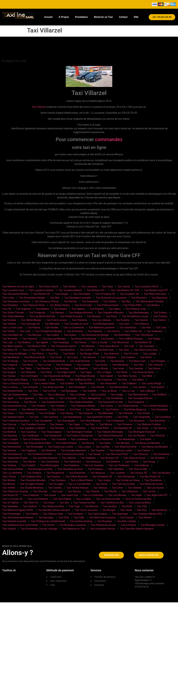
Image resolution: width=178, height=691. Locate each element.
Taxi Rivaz (111, 316)
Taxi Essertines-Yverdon (99, 416)
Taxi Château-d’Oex (31, 476)
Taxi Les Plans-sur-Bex (108, 498)
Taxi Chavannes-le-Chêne (37, 443)
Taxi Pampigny (61, 342)
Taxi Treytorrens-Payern (15, 457)
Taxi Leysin (50, 495)
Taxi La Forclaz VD (12, 498)
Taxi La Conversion (73, 327)
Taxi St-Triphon (10, 502)
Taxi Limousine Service (102, 528)
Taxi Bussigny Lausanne (72, 524)
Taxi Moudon (123, 443)
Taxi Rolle (126, 506)
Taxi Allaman (47, 349)
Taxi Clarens (55, 487)
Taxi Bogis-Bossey (85, 375)
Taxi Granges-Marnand (73, 450)
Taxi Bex (64, 502)
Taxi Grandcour (161, 454)
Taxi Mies (147, 375)
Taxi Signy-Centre (66, 372)
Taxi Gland (126, 510)
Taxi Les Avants (155, 487)
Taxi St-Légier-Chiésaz (32, 484)
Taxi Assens (60, 308)
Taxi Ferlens (159, 320)
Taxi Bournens (139, 297)
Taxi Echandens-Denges (32, 297)
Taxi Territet (8, 487)
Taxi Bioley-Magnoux (134, 409)
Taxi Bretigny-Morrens (81, 312)
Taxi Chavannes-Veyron (63, 346)
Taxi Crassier (83, 364)
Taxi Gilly (142, 506)
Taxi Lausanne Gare (13, 290)
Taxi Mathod (9, 431)
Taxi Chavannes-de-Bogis (57, 375)
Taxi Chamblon (77, 428)
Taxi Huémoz (30, 506)
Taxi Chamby (40, 491)
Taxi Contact (9, 528)
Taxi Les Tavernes (94, 465)
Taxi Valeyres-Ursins (13, 416)
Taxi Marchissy (120, 364)
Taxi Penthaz (57, 379)
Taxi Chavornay (10, 402)
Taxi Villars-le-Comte (125, 446)
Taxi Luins (72, 357)
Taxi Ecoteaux (95, 469)
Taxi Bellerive (113, 461)
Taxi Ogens (114, 308)
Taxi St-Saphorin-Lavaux (135, 316)
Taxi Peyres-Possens (71, 316)
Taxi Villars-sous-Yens (146, 349)
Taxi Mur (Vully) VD (150, 476)
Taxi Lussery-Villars (44, 383)
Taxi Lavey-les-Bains (140, 502)
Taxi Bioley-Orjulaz (59, 305)
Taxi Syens (105, 443)
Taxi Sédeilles (88, 457)
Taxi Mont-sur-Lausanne (102, 517)
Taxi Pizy (53, 353)
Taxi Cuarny (106, 405)
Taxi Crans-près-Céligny (15, 379)
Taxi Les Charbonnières (15, 394)
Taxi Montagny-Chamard (141, 431)
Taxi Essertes (123, 320)
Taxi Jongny (104, 480)
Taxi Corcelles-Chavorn (140, 398)
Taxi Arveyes (110, 506)
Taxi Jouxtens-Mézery (70, 290)
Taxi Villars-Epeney (128, 405)
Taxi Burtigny (62, 368)
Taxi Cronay (58, 409)
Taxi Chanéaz (93, 409)
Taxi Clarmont (29, 338)
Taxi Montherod (10, 357)
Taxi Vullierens (154, 331)
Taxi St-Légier (56, 484)
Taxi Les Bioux (109, 390)
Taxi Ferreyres (30, 387)
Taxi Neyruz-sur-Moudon (154, 446)
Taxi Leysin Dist (69, 495)
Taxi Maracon (97, 472)
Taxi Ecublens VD (129, 293)
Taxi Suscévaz (28, 431)
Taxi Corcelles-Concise (33, 424)
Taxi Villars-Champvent (110, 435)
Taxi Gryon (49, 502)
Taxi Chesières (10, 506)
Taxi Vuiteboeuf (30, 435)
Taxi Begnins (81, 368)
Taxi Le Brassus (56, 394)
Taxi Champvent (52, 435)
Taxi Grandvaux (127, 327)
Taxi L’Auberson (79, 439)
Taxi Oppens (78, 308)
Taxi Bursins (89, 357)
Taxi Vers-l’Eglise (62, 498)
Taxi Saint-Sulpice (97, 513)
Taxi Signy (86, 372)
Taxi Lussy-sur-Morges (14, 353)
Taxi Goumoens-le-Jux (14, 405)
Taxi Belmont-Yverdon (149, 424)
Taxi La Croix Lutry (12, 327)
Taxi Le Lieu (128, 390)
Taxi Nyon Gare (137, 361)
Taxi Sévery (80, 342)
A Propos (64, 17)
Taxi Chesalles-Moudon (33, 480)
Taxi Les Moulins (161, 472)
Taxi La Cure (44, 364)
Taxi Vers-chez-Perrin (116, 454)
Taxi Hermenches (11, 446)
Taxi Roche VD (10, 495)
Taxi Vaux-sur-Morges (54, 338)
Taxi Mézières (52, 323)
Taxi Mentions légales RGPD (17, 510)
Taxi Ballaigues (69, 390)
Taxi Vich (138, 364)
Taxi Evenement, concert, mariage (39, 528)
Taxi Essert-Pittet (99, 428)
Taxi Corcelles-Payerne (45, 457)
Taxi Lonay (8, 297)
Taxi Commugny (29, 375)
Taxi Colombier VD (12, 334)
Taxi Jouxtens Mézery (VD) (147, 513)
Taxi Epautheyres (72, 416)
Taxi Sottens (160, 312)
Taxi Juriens (139, 387)
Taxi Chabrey (9, 465)
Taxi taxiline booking (81, 521)
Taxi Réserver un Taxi (73, 528)
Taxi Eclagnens (136, 402)
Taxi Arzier (118, 368)
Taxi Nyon (27, 364)
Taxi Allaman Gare (53, 513)
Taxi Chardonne (153, 480)
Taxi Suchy (142, 428)
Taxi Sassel (94, 454)
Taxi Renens (144, 517)
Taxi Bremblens (121, 334)
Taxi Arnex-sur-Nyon (143, 372)
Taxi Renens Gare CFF (156, 290)
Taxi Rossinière (77, 472)
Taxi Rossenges (34, 446)
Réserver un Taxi (103, 17)
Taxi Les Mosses (117, 495)
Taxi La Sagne (10, 439)
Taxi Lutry (25, 331)
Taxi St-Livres (130, 353)
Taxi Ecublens (75, 513)
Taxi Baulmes (9, 435)
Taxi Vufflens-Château (131, 338)
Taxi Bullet (145, 439)
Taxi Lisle (129, 346)
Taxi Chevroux (140, 454)
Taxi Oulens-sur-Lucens (60, 446)
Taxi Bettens (42, 308)
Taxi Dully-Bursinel (80, 361)
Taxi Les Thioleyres (118, 465)
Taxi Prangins (157, 361)
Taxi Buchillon (67, 349)
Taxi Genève (69, 286)
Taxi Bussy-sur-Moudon (147, 443)
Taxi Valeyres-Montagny (110, 431)
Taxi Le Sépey (83, 498)
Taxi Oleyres (29, 461)
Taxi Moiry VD (10, 349)
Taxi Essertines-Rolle (53, 361)
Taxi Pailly (122, 416)
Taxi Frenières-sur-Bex (112, 502)
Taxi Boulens (94, 316)
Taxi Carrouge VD (30, 323)
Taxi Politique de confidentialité (48, 521)
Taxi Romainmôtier (12, 390)
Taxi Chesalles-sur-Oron (70, 469)
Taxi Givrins (154, 368)
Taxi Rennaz (74, 491)
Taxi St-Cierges (47, 413)
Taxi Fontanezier (115, 420)
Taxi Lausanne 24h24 (146, 286)
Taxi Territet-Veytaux (77, 487)
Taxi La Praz (29, 349)
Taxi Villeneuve (129, 491)
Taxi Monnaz (34, 334)
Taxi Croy (33, 390)
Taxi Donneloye (159, 409)
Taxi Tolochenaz (144, 334)
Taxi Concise (9, 424)
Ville (136, 17)
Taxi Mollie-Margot (31, 320)
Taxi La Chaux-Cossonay (15, 383)
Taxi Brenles (9, 480)
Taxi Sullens (109, 301)
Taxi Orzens (143, 413)
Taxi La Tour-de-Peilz (79, 484)
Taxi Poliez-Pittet (132, 305)
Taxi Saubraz (128, 357)
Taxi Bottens (153, 305)
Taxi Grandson (163, 416)
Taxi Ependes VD (122, 428)
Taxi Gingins (9, 372)
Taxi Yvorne (148, 491)
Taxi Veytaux (100, 487)
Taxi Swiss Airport (48, 286)
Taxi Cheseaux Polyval (46, 301)
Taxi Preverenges (11, 513)
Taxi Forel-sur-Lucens (120, 450)
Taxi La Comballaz (93, 495)
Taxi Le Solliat (98, 394)
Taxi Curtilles (103, 446)
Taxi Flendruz (34, 472)
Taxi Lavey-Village (151, 383)
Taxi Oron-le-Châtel (12, 469)
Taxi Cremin (143, 450)
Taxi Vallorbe (89, 390)
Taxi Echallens (10, 305)
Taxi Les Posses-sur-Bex (138, 498)
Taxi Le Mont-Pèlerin (82, 480)
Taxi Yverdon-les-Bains (155, 405)
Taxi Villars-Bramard (76, 476)
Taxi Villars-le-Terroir (34, 305)
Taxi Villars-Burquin (90, 420)
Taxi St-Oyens (30, 361)
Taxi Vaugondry (141, 416)
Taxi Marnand (48, 450)
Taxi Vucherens (10, 443)
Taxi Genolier (136, 368)
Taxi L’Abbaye (147, 390)
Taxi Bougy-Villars (89, 353)
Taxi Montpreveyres (103, 323)
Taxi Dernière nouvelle (14, 521)
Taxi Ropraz (33, 327)
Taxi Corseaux (58, 480)
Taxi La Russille (67, 398)
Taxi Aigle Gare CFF (157, 495)
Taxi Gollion (52, 334)
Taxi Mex (55, 297)
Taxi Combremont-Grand (70, 454)
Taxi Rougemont (55, 472)
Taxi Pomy (75, 409)
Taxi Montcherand (138, 394)
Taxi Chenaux (141, 323)
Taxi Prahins (112, 409)
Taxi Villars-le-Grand (134, 457)
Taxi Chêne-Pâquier (66, 443)
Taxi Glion (117, 487)
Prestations (81, 17)
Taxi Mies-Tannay (127, 375)
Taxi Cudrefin (28, 465)
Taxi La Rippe (103, 372)
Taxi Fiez (34, 416)
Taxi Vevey (101, 484)
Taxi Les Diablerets (37, 498)
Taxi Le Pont (49, 390)
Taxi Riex (146, 327)
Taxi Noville (110, 491)
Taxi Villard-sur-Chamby (15, 491)
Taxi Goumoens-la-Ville (110, 402)
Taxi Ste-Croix (157, 435)
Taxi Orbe (37, 394)
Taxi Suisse (123, 286)
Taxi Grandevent (43, 420)
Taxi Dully (100, 361)
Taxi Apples (41, 342)
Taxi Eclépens (129, 383)
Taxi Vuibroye (141, 465)
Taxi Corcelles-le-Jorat (76, 323)
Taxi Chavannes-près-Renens (18, 517)
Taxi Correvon (85, 413)
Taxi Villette (8, 331)
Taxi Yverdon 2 (58, 405)
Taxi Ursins (8, 413)
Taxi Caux (57, 491)
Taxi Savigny (9, 320)
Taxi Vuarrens (50, 416)
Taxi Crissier (127, 517)
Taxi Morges (109, 510)
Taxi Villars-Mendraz (13, 316)
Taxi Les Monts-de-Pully (42, 316)
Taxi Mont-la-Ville (36, 346)
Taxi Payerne (97, 450)
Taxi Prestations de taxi (103, 524)
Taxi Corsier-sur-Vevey (128, 480)
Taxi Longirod (9, 364)
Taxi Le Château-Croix (34, 439)
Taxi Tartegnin (108, 357)
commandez (108, 139)
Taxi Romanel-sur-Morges (95, 334)
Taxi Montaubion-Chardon (149, 301)
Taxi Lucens (84, 446)
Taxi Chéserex (28, 372)
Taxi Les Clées (46, 398)
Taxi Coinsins (155, 364)
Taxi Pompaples (77, 387)
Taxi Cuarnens (146, 346)
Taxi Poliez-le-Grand (107, 305)
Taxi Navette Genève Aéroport (54, 510)
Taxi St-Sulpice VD (105, 293)
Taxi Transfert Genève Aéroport (137, 528)
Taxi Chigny (154, 338)
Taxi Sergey (116, 394)
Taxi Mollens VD (143, 342)
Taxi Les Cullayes (101, 320)
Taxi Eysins (101, 364)
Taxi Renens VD (41, 293)
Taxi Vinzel (56, 357)
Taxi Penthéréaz (114, 398)
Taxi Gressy (8, 428)
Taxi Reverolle (9, 338)
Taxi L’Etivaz (9, 476)
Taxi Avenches (10, 461)
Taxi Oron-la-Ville (138, 469)
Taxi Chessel (92, 491)
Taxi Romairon (137, 420)
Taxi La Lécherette (12, 472)
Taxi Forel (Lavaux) (56, 320)
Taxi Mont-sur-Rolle (34, 357)
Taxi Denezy (66, 413)
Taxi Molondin (105, 413)
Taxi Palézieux (71, 465)
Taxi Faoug (149, 461)
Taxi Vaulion (157, 387)
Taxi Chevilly (98, 387)
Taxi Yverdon (38, 405)
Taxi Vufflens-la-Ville (80, 379)
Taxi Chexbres (79, 320)
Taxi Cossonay (104, 379)
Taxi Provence (124, 424)
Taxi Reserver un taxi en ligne (18, 286)
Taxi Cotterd (131, 461)
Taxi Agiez (7, 398)
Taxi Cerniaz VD (138, 472)
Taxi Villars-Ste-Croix (155, 293)
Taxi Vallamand (72, 461)
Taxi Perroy (37, 353)
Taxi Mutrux (105, 424)
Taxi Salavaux (93, 461)
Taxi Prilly (79, 517)
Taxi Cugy (74, 506)
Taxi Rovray (87, 443)
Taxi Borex (121, 372)
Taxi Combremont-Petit (39, 454)
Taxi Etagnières (90, 301)
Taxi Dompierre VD (102, 476)
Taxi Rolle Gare (105, 349)
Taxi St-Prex (86, 349)
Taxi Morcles (91, 506)
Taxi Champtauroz (12, 454)
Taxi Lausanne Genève (41, 290)
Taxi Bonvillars (157, 420)
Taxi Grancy (113, 331)
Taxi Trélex (25, 368)
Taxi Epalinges (120, 513)
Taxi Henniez (9, 450)
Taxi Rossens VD (109, 457)
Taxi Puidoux (160, 316)
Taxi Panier (48, 524)
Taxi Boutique (104, 521)
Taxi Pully (63, 517)
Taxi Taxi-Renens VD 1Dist (125, 290)
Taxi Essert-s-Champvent (79, 435)
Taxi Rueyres (97, 308)
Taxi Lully (7, 342)
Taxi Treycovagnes (51, 431)
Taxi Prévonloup (126, 476)
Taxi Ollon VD (30, 502)
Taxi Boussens (159, 297)
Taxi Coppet (106, 375)
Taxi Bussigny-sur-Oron (40, 469)
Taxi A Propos (128, 524)
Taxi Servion (141, 320)
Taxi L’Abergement (91, 398)
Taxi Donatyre (157, 457)
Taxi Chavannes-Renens (15, 293)
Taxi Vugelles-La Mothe (32, 428)
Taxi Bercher (70, 301)
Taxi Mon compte (126, 521)
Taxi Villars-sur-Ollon (53, 506)
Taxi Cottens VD (133, 331)
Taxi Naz (126, 301)
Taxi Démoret (125, 413)
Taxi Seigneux (28, 450)
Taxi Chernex (135, 487)
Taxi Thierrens (26, 413)
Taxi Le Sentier (77, 394)
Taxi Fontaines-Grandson (16, 420)
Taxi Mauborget (126, 439)
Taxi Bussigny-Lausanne (77, 297)
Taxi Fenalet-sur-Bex (84, 502)
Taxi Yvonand (58, 439)
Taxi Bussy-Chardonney (83, 338)
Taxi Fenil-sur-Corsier (123, 484)
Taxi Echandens (81, 293)
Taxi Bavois (30, 402)
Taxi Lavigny (150, 353)
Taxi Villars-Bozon (109, 346)
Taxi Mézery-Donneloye (34, 409)
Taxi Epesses (95, 331)
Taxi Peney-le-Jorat (135, 308)
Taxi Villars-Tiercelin (13, 312)
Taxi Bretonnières (118, 387)
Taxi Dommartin (83, 305)
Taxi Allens (138, 379)
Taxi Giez (90, 424)
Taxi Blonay (8, 484)
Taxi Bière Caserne (12, 346)
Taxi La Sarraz (10, 387)
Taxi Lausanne (89, 286)
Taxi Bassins (43, 368)
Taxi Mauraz (88, 346)
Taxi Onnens (57, 424)
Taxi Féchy (69, 353)
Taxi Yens (123, 349)
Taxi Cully (161, 327)
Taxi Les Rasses (136, 435)
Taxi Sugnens (23, 308)
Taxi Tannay (9, 375)
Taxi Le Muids (100, 368)
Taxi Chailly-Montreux (31, 487)
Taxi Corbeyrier (31, 495)
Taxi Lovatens (117, 472)
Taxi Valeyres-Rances (53, 402)
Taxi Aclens (70, 334)
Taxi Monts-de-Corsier (151, 484)
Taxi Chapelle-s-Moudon (110, 312)
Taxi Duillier (8, 368)
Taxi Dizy (122, 379)
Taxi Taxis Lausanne (86, 510)
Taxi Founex (39, 379)
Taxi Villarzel (39, 106)
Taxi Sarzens (53, 476)
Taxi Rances (160, 428)
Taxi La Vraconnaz (103, 439)
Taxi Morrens (57, 312)
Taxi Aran (124, 323)
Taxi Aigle (136, 495)
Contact (123, 17)
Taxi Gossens (9, 409)
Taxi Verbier (31, 513)
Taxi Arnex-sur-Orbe (53, 387)
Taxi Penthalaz (87, 383)
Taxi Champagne (66, 420)
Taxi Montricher (120, 342)
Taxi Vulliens (9, 323)
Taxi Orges (74, 424)
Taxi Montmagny (49, 465)
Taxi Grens (46, 372)
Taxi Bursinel (117, 361)
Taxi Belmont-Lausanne (102, 327)
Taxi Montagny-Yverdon (79, 431)
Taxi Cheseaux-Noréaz (83, 405)
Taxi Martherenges (138, 312)
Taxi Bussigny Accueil (153, 524)
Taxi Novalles (57, 428)
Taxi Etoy (142, 510)
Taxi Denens (107, 338)
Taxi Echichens (75, 331)
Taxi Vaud (107, 286)
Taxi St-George (10, 361)
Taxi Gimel (145, 357)
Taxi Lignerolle (26, 398)
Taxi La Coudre (99, 342)
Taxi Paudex (51, 327)
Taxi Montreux (159, 510)
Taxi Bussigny (46, 517)
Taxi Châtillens (116, 469)
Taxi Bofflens (159, 394)
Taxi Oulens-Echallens (81, 402)
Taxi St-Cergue (64, 364)
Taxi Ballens (24, 342)
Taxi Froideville (37, 312)
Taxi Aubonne (111, 353)
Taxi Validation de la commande (20, 524)
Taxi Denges (61, 293)
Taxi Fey (6, 308)
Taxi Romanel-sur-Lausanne (111, 297)
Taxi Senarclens (108, 383)
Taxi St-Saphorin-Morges (48, 331)
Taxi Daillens (67, 383)
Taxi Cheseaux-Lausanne (16, 301)
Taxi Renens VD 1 (96, 290)
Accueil (48, 17)
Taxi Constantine (50, 461)
